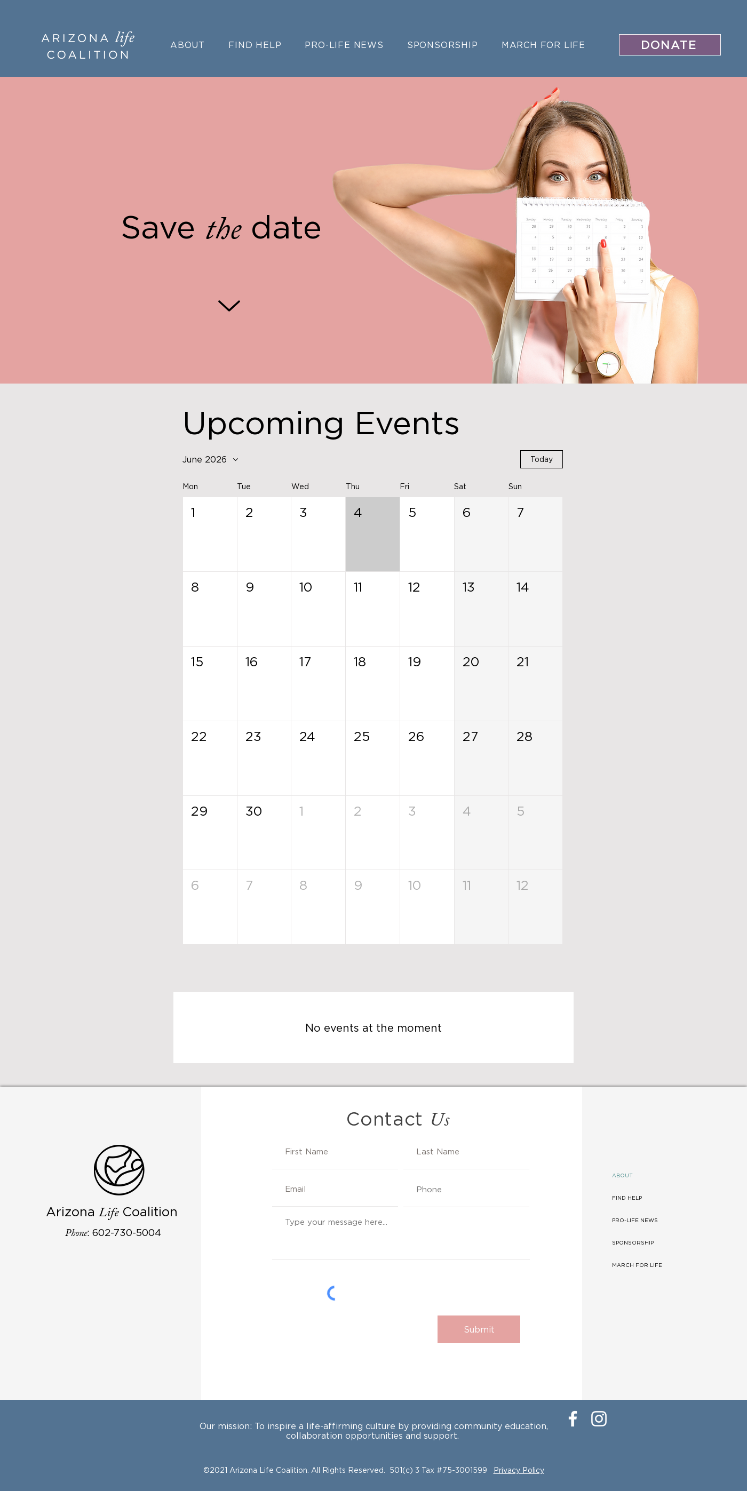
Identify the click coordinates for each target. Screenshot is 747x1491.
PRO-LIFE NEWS (635, 1220)
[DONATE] (670, 44)
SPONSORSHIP (633, 1243)
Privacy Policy (519, 1470)
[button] (209, 534)
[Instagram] (599, 1418)
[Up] (229, 306)
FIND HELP (627, 1198)
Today (541, 459)
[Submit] (479, 1329)
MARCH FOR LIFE (637, 1265)
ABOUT (622, 1175)
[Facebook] (572, 1418)
